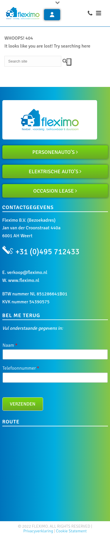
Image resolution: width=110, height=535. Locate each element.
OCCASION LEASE (53, 191)
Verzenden (22, 404)
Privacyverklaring (38, 531)
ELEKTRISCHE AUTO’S (53, 171)
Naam (10, 345)
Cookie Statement (71, 531)
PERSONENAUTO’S (53, 152)
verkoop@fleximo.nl (27, 272)
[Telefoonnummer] (55, 378)
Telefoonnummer (21, 368)
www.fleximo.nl (23, 280)
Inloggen (52, 14)
